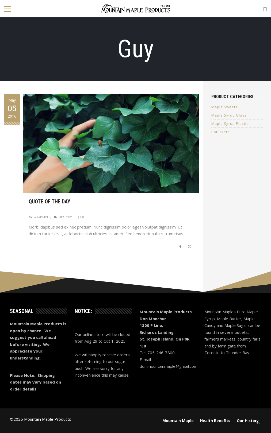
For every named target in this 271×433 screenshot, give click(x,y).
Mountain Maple (178, 420)
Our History (248, 420)
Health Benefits (215, 420)
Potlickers (220, 131)
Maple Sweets (224, 107)
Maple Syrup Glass (229, 115)
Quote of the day (49, 201)
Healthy (65, 217)
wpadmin (41, 217)
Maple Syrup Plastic (229, 123)
